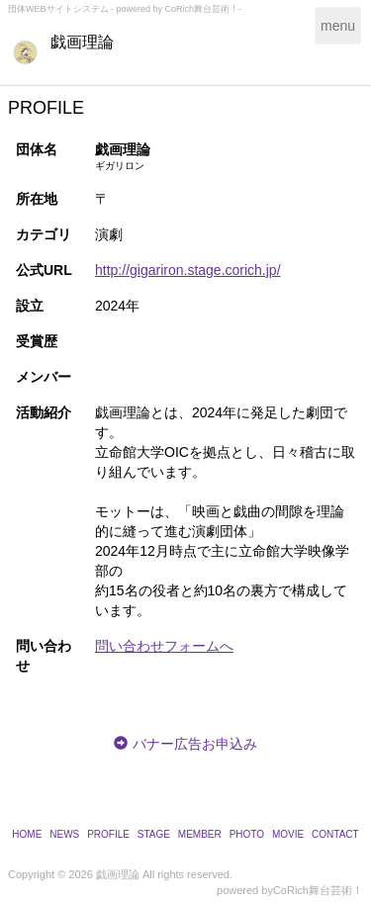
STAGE (154, 834)
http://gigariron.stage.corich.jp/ (188, 270)
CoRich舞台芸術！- (203, 9)
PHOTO (247, 834)
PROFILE (108, 834)
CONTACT (335, 834)
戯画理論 (82, 42)
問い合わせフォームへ (164, 646)
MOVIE (288, 834)
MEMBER (200, 834)
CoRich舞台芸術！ (318, 890)
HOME (27, 834)
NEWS (64, 834)
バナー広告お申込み (195, 744)
